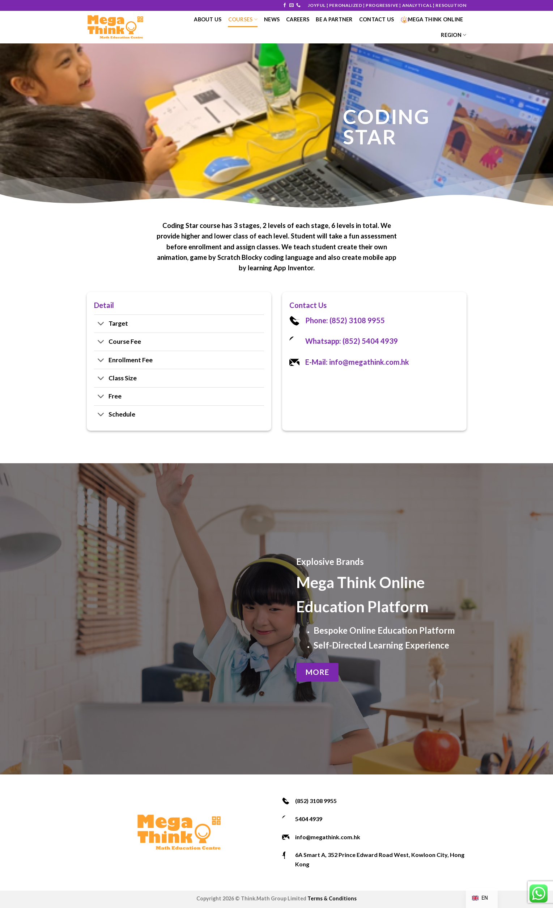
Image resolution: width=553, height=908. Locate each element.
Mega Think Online (432, 19)
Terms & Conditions (332, 898)
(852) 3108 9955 (316, 800)
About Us (207, 19)
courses (243, 19)
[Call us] (298, 5)
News (272, 19)
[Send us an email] (291, 5)
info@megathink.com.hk (327, 836)
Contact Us (376, 19)
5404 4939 (308, 818)
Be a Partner (334, 19)
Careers (297, 19)
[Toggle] (101, 324)
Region (453, 34)
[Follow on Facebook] (284, 5)
